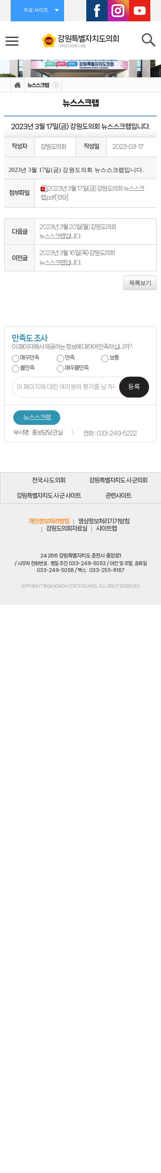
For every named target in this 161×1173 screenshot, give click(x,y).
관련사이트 (118, 495)
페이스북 (97, 10)
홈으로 (17, 85)
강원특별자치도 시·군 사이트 (49, 495)
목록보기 (140, 282)
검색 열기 (149, 41)
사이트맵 (106, 528)
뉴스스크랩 (38, 85)
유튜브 (139, 10)
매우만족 (29, 357)
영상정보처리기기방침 (103, 521)
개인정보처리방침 (48, 521)
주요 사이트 (35, 10)
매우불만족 (76, 368)
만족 (69, 357)
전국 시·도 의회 (48, 480)
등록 (134, 387)
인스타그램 (118, 10)
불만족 (27, 368)
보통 (114, 357)
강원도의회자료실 (66, 528)
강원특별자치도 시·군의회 (118, 480)
